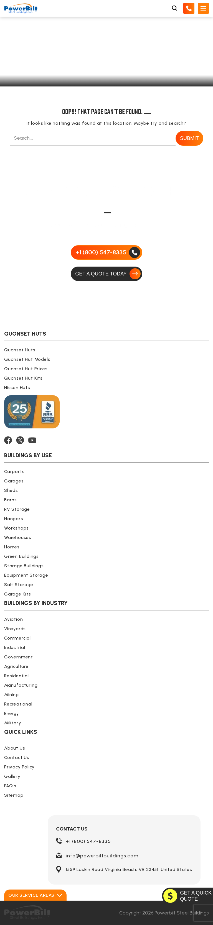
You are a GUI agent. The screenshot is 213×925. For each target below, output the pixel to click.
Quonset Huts (20, 349)
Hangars (13, 518)
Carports (14, 471)
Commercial (17, 638)
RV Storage (17, 509)
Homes (12, 547)
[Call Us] (188, 8)
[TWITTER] (20, 440)
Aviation (13, 619)
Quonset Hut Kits (23, 378)
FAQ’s (10, 785)
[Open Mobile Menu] (203, 8)
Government (18, 657)
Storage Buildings (24, 565)
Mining (11, 694)
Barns (10, 499)
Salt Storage (18, 584)
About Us (14, 748)
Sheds (11, 490)
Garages (14, 481)
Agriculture (16, 666)
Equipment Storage (26, 575)
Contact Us (16, 757)
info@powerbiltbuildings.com (102, 856)
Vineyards (15, 628)
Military (12, 722)
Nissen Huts (17, 387)
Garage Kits (17, 594)
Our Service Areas (35, 895)
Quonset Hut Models (27, 359)
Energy (11, 713)
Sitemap (14, 795)
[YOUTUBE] (32, 440)
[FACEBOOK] (8, 440)
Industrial (14, 647)
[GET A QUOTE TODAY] (106, 274)
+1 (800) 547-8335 (88, 841)
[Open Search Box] (174, 8)
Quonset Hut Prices (25, 368)
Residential (16, 675)
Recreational (18, 704)
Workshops (16, 528)
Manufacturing (20, 685)
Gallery (12, 776)
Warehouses (17, 537)
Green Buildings (21, 556)
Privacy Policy (19, 767)
